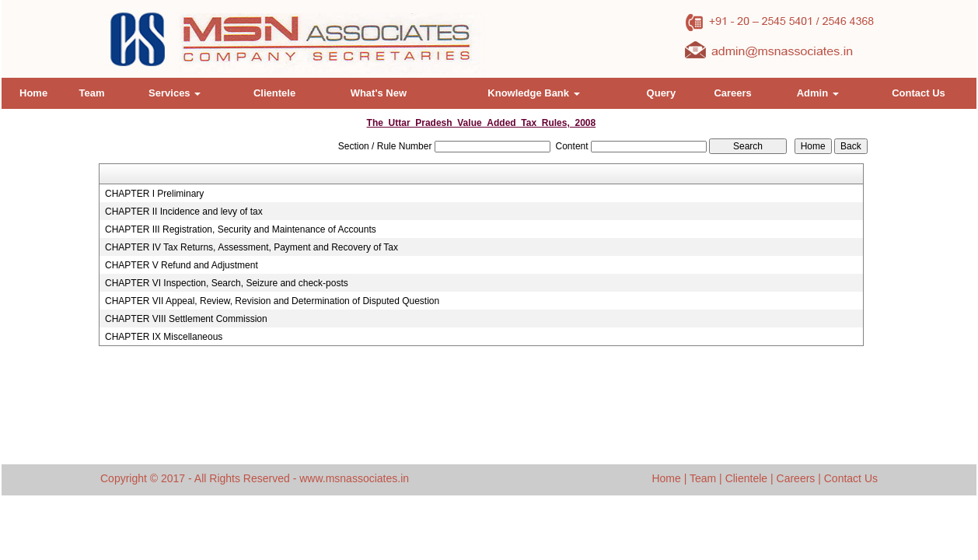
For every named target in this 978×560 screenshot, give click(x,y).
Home (33, 93)
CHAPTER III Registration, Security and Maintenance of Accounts (240, 229)
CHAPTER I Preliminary (154, 193)
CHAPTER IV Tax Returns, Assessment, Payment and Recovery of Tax (251, 247)
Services (174, 93)
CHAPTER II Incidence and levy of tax (184, 211)
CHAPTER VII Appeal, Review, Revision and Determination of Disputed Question (272, 301)
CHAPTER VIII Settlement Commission (186, 318)
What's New (379, 93)
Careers (732, 93)
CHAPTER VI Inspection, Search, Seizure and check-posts (226, 283)
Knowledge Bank (533, 93)
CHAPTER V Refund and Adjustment (181, 265)
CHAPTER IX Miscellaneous (163, 336)
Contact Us (918, 93)
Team (91, 93)
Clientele (274, 93)
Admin (818, 93)
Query (661, 93)
